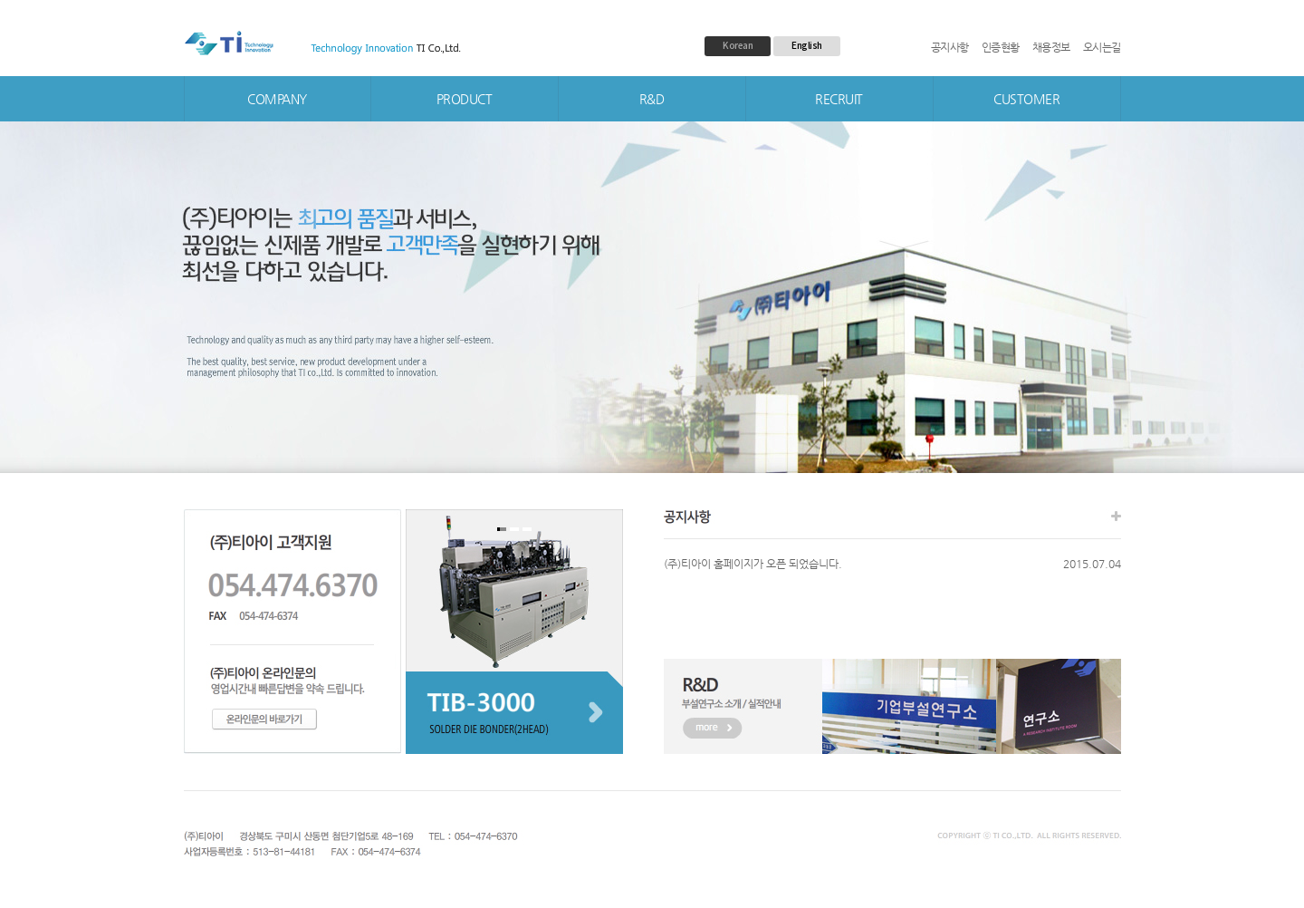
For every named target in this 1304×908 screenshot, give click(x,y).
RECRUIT (839, 99)
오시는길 (1102, 47)
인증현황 (1001, 47)
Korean (738, 46)
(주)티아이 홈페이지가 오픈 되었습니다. (753, 563)
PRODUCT (464, 99)
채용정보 (1051, 47)
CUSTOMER (1026, 99)
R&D (652, 99)
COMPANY (277, 99)
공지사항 (950, 47)
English (806, 46)
